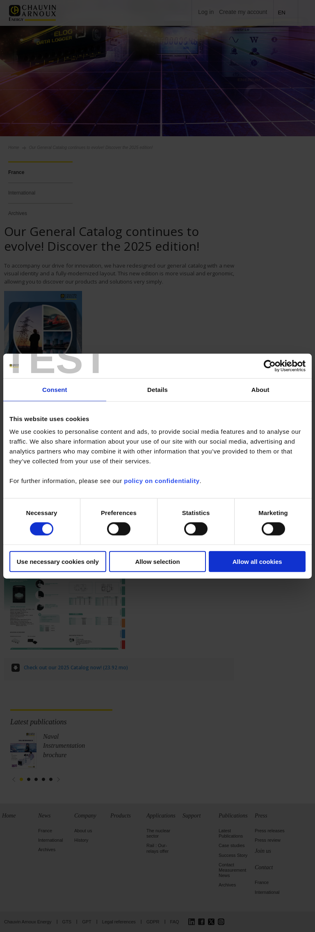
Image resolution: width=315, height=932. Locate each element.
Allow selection (157, 561)
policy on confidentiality (161, 480)
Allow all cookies (257, 561)
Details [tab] (157, 389)
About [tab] (260, 389)
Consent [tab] (54, 389)
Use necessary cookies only (58, 561)
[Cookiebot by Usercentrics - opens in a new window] (270, 366)
